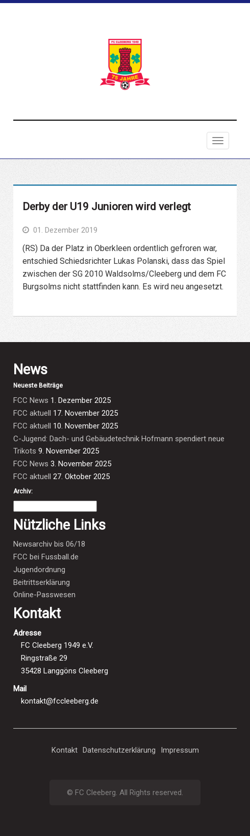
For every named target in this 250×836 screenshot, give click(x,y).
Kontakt (65, 750)
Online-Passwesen (44, 594)
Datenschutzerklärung (119, 750)
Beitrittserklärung (41, 582)
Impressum (180, 750)
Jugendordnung (39, 569)
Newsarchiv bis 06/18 (49, 544)
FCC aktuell (32, 413)
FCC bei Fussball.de (46, 556)
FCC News (30, 400)
